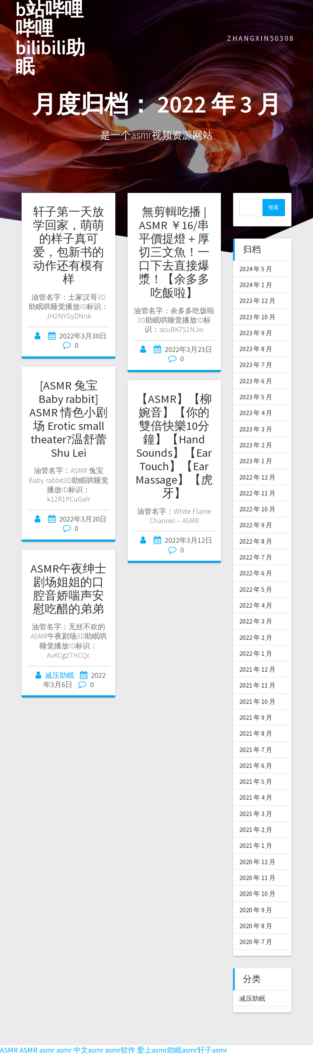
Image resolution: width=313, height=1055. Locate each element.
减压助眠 (59, 675)
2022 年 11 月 (257, 493)
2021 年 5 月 (255, 781)
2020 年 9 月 (255, 910)
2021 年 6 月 (255, 765)
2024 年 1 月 (255, 285)
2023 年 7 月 (255, 365)
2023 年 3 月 (255, 429)
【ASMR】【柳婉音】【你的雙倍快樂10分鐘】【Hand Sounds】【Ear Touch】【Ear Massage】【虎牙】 (174, 446)
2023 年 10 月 (257, 317)
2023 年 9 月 (255, 333)
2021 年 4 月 (255, 797)
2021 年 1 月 (255, 845)
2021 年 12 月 (257, 669)
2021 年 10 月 (257, 701)
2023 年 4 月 (255, 413)
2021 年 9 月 (255, 717)
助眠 (174, 1050)
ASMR (9, 1050)
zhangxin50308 (260, 38)
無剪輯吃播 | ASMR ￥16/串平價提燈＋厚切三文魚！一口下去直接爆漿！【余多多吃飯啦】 (174, 252)
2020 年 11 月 (257, 878)
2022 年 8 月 (255, 541)
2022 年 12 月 (257, 477)
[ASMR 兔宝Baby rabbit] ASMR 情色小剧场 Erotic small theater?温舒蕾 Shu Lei (68, 419)
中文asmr (88, 1050)
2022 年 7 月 (255, 557)
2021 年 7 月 (255, 749)
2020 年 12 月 (257, 862)
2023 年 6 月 (255, 381)
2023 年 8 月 (255, 349)
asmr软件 (120, 1050)
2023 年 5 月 (255, 397)
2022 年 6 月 (255, 573)
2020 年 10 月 (257, 893)
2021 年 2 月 (255, 829)
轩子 (204, 1050)
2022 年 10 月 (257, 509)
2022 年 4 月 (255, 605)
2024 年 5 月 (255, 269)
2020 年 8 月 (255, 926)
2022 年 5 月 (255, 589)
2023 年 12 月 (257, 300)
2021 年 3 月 (255, 813)
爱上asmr (152, 1050)
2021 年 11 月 (257, 685)
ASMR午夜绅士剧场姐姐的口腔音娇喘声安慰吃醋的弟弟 (68, 588)
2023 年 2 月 (255, 445)
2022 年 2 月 (255, 637)
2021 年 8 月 (255, 733)
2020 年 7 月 (255, 942)
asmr (47, 1050)
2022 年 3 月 (255, 621)
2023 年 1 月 (255, 461)
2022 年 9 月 (255, 525)
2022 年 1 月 (255, 653)
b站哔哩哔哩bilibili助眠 (50, 38)
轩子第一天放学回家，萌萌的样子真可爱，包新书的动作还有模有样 (68, 245)
